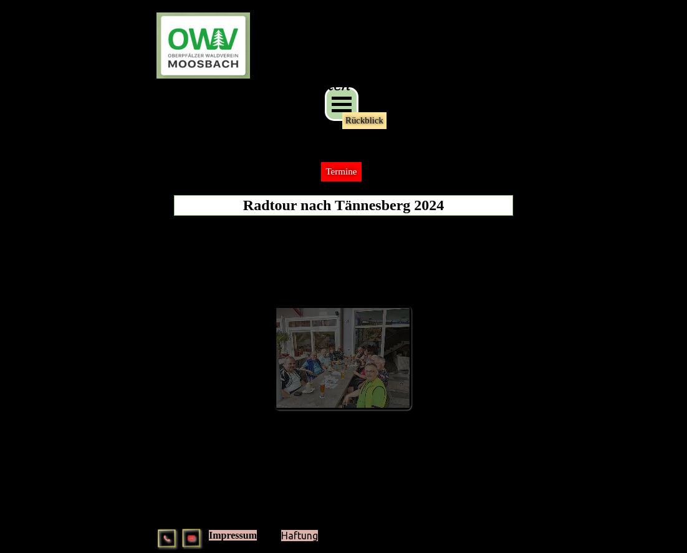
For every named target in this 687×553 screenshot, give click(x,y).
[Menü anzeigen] (341, 104)
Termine (341, 171)
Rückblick (364, 120)
